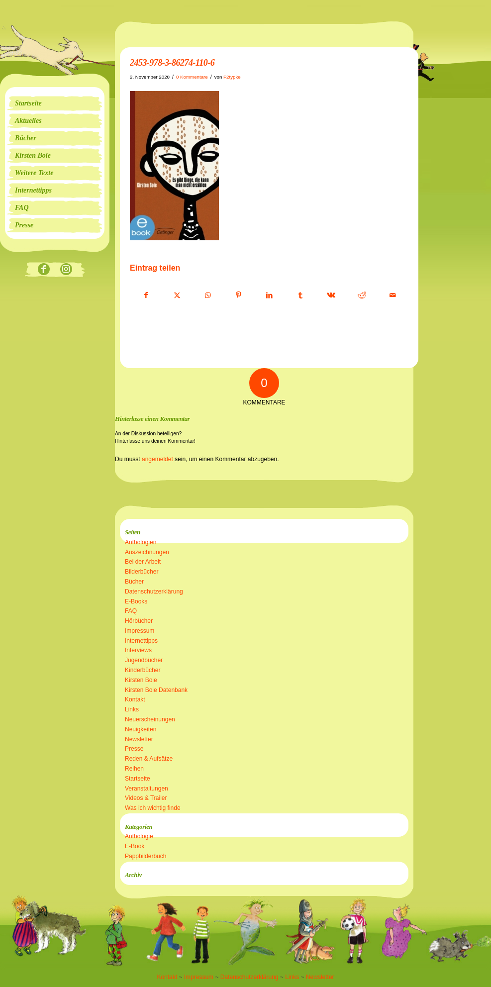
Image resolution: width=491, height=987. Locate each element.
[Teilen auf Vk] (331, 295)
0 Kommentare (192, 77)
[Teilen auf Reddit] (362, 295)
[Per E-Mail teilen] (393, 295)
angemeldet (157, 459)
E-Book (134, 846)
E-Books (136, 601)
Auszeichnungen (147, 552)
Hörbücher (139, 620)
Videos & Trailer (146, 797)
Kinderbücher (142, 670)
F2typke (232, 77)
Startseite (137, 778)
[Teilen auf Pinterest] (238, 295)
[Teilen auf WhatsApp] (208, 295)
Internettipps (141, 640)
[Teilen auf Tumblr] (300, 295)
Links (132, 709)
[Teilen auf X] (177, 295)
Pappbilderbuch (145, 856)
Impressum (139, 630)
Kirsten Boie (141, 680)
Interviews (138, 650)
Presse (134, 748)
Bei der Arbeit (143, 561)
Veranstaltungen (146, 788)
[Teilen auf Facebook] (145, 295)
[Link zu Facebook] (43, 270)
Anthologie (139, 836)
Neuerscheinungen (150, 719)
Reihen (134, 768)
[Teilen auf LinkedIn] (269, 295)
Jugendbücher (144, 660)
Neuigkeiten (140, 729)
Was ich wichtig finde (153, 807)
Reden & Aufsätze (149, 758)
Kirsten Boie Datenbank (156, 690)
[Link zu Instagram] (66, 270)
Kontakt (135, 699)
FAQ (131, 610)
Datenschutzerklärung (154, 591)
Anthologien (140, 542)
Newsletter (139, 739)
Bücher (134, 581)
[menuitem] (54, 103)
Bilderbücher (141, 571)
